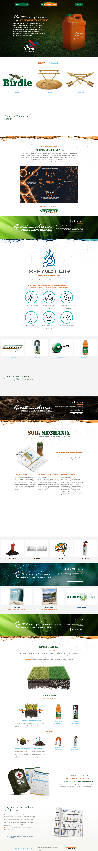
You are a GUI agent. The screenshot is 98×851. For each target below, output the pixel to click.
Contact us (28, 659)
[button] (21, 4)
